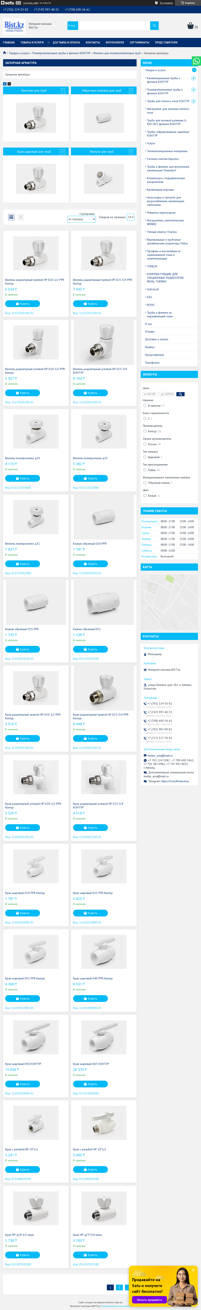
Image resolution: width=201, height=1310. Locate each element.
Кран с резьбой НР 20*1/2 (89, 1149)
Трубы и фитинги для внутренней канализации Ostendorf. (168, 168)
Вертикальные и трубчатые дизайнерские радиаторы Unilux (167, 241)
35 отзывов (166, 2)
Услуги (151, 143)
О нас (148, 324)
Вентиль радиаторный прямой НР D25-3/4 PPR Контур (102, 281)
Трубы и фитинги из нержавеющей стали (160, 314)
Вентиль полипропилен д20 (22, 458)
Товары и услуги (32, 42)
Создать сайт (30, 2)
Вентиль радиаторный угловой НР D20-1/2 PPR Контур (35, 370)
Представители (166, 42)
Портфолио (152, 362)
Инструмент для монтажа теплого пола (168, 110)
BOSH (150, 305)
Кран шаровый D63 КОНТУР (91, 1064)
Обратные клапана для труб (102, 90)
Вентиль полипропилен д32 (22, 543)
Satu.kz (118, 1302)
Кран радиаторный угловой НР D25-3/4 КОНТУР (98, 805)
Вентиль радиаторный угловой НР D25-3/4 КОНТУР (100, 370)
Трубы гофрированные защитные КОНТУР (168, 133)
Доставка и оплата (66, 42)
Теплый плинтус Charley (162, 232)
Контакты (93, 42)
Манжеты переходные (161, 212)
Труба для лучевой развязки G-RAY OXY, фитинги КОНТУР (167, 122)
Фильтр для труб (102, 151)
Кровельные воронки (160, 189)
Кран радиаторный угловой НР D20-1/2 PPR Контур (33, 805)
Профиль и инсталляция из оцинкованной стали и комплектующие (163, 254)
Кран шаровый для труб (34, 151)
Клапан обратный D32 (87, 629)
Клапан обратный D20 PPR (89, 543)
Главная (9, 42)
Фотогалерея (115, 42)
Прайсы (149, 347)
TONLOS (152, 266)
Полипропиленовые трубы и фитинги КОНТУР (61, 53)
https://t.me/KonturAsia (175, 781)
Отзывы (149, 331)
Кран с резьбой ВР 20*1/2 (21, 1149)
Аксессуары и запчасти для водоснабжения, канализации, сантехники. (165, 201)
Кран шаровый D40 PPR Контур (93, 978)
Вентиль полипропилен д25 (90, 458)
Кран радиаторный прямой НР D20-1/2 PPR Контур (33, 716)
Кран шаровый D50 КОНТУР (23, 1064)
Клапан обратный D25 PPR (22, 629)
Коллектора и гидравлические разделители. (166, 180)
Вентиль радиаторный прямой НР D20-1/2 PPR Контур (34, 281)
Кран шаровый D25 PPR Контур (93, 893)
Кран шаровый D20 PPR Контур (25, 893)
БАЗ (149, 297)
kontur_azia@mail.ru (160, 755)
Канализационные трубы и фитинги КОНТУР (163, 80)
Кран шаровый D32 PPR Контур (25, 978)
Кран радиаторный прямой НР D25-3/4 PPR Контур (100, 716)
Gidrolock (153, 289)
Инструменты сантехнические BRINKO (165, 222)
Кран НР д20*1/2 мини (19, 1235)
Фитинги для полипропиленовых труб (117, 53)
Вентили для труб (34, 90)
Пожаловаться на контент (116, 1306)
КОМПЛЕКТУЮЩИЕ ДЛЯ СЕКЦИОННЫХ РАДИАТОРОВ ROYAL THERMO (165, 277)
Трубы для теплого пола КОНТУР (168, 101)
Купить (25, 304)
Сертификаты (139, 42)
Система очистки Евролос (163, 159)
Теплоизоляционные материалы (167, 151)
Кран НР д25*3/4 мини (87, 1235)
